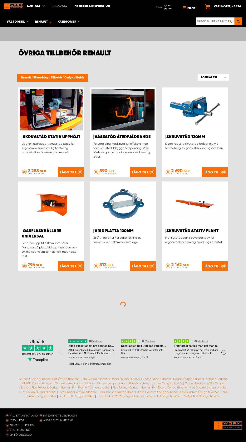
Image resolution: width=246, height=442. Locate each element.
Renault (26, 77)
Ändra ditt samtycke (58, 420)
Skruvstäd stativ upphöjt (51, 137)
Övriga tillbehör (74, 77)
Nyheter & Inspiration (92, 5)
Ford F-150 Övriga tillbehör (76, 396)
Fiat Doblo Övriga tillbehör (170, 387)
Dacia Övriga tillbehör (125, 379)
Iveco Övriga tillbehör (156, 379)
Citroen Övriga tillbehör (34, 379)
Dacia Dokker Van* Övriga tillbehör (119, 396)
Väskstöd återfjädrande (123, 137)
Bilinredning (41, 77)
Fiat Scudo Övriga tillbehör (38, 392)
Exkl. (170, 9)
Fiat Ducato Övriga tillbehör (208, 387)
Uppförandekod (20, 434)
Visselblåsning (19, 429)
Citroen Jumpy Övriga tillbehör (117, 383)
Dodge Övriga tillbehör (188, 379)
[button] (213, 77)
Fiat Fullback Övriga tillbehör (51, 387)
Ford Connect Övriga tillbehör (158, 392)
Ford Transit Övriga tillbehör (117, 392)
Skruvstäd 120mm (185, 137)
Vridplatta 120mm (114, 231)
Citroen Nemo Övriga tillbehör (75, 383)
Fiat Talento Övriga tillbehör (131, 387)
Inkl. (170, 5)
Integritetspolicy (21, 425)
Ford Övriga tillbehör (95, 379)
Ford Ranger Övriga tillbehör (77, 392)
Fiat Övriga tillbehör (65, 379)
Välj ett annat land (23, 415)
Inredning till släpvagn (60, 415)
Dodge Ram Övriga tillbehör (202, 396)
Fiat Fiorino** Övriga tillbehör (91, 387)
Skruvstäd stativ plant (192, 231)
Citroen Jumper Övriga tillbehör (161, 383)
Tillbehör (56, 77)
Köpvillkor (16, 420)
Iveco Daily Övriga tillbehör (163, 396)
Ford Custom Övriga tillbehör (199, 392)
